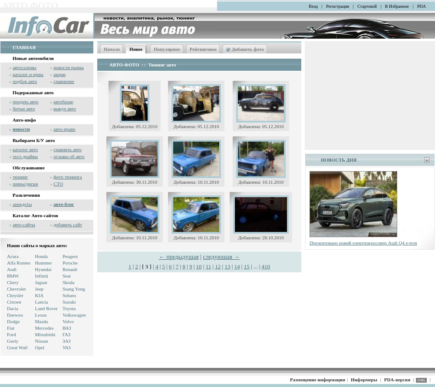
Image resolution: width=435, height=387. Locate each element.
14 (237, 266)
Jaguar (41, 282)
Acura (13, 256)
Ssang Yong (74, 288)
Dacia (12, 308)
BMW (13, 275)
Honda (41, 256)
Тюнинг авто (162, 64)
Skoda (69, 282)
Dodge (13, 321)
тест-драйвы (25, 156)
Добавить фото (245, 49)
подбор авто (25, 81)
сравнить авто (67, 149)
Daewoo (15, 315)
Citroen (14, 301)
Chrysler (15, 295)
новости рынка (68, 67)
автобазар (63, 101)
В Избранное (397, 6)
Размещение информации (317, 379)
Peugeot (70, 256)
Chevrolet (16, 288)
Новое (135, 49)
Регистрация (337, 6)
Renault (70, 269)
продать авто (25, 101)
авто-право (64, 129)
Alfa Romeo (18, 262)
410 (266, 266)
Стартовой (367, 6)
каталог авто (25, 149)
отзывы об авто (68, 156)
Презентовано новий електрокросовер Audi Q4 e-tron (363, 242)
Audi (11, 269)
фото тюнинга (67, 176)
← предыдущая (179, 257)
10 (199, 266)
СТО (58, 183)
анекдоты (22, 204)
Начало (112, 49)
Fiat (10, 328)
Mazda (41, 321)
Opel (39, 347)
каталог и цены (28, 74)
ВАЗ (67, 328)
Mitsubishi (45, 334)
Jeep (39, 288)
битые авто (24, 108)
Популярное (167, 49)
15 (247, 266)
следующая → (221, 257)
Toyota (69, 308)
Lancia (41, 301)
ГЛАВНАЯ (24, 47)
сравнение (63, 81)
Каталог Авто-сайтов (35, 215)
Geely (12, 341)
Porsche (70, 262)
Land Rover (46, 308)
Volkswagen (74, 315)
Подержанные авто (33, 92)
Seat (67, 275)
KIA (39, 295)
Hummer (43, 262)
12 (218, 266)
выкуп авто (64, 108)
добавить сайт (67, 224)
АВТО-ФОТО (124, 64)
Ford (11, 334)
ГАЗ (66, 334)
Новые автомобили (33, 58)
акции (59, 74)
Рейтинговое (203, 49)
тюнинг (20, 176)
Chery (13, 282)
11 (208, 266)
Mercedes (44, 328)
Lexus (41, 315)
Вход (313, 6)
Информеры (364, 379)
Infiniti (42, 275)
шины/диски (25, 183)
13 (227, 266)
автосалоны (24, 67)
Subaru (69, 295)
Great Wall (17, 347)
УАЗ (67, 347)
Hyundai (43, 269)
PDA (421, 6)
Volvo (68, 321)
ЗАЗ (67, 341)
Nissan (41, 341)
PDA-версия (397, 379)
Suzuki (69, 301)
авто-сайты (24, 224)
